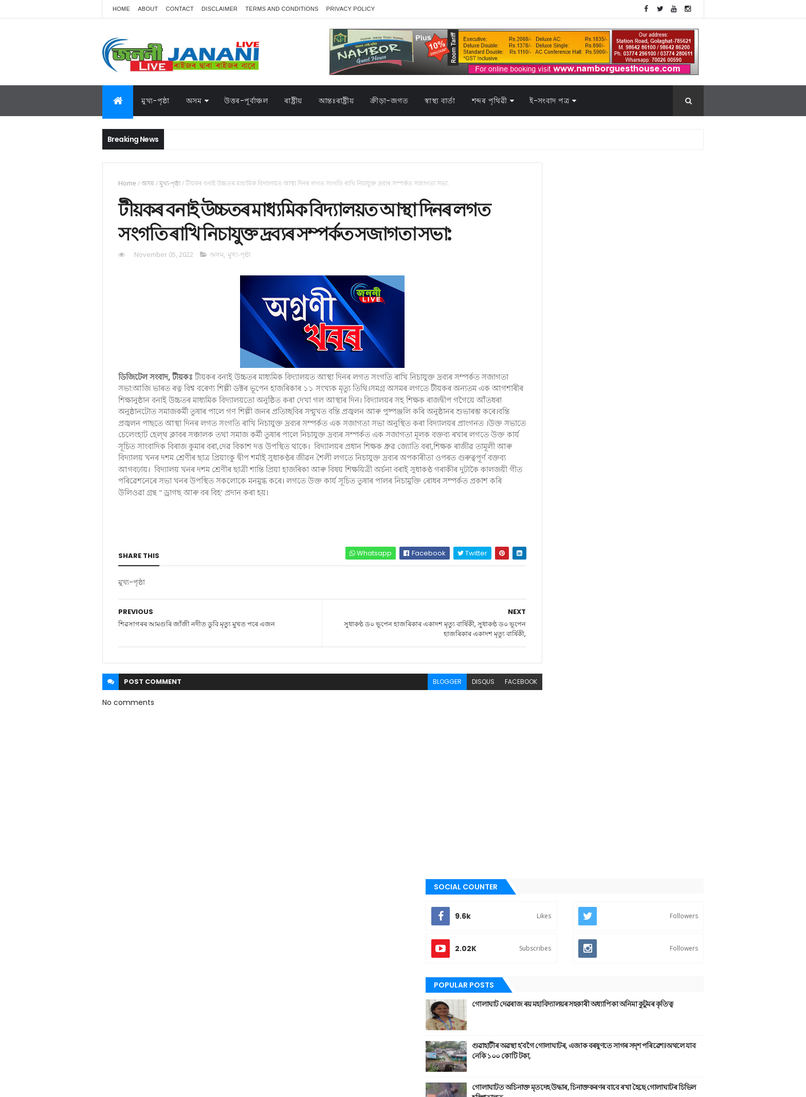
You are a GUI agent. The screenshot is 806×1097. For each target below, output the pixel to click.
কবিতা (532, 683)
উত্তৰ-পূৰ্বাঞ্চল (246, 101)
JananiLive (156, 1074)
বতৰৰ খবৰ (537, 788)
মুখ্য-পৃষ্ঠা (155, 101)
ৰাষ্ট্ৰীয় (293, 101)
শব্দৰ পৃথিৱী (489, 101)
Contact (180, 9)
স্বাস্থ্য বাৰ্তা (440, 101)
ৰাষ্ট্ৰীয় (531, 857)
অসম (194, 101)
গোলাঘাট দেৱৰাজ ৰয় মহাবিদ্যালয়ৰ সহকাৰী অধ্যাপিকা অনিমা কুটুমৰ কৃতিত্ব (622, 293)
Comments (657, 417)
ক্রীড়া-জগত (389, 101)
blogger (402, 727)
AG (124, 1084)
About (148, 9)
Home (121, 9)
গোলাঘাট (535, 735)
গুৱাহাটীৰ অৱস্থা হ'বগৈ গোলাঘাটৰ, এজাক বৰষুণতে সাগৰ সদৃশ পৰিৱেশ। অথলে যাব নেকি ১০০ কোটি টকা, (633, 340)
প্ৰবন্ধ (531, 770)
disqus (438, 727)
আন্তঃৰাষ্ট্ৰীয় (336, 101)
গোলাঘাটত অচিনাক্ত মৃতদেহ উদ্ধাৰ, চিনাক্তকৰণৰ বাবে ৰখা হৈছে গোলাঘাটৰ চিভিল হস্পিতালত (630, 376)
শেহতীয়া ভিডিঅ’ (544, 891)
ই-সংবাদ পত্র (549, 101)
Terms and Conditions (281, 9)
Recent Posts (564, 417)
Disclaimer (219, 9)
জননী (532, 753)
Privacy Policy (350, 9)
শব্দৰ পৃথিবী (538, 874)
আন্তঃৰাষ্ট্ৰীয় (538, 631)
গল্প (529, 718)
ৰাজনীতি (535, 839)
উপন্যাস (534, 666)
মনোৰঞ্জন (535, 805)
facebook (476, 727)
